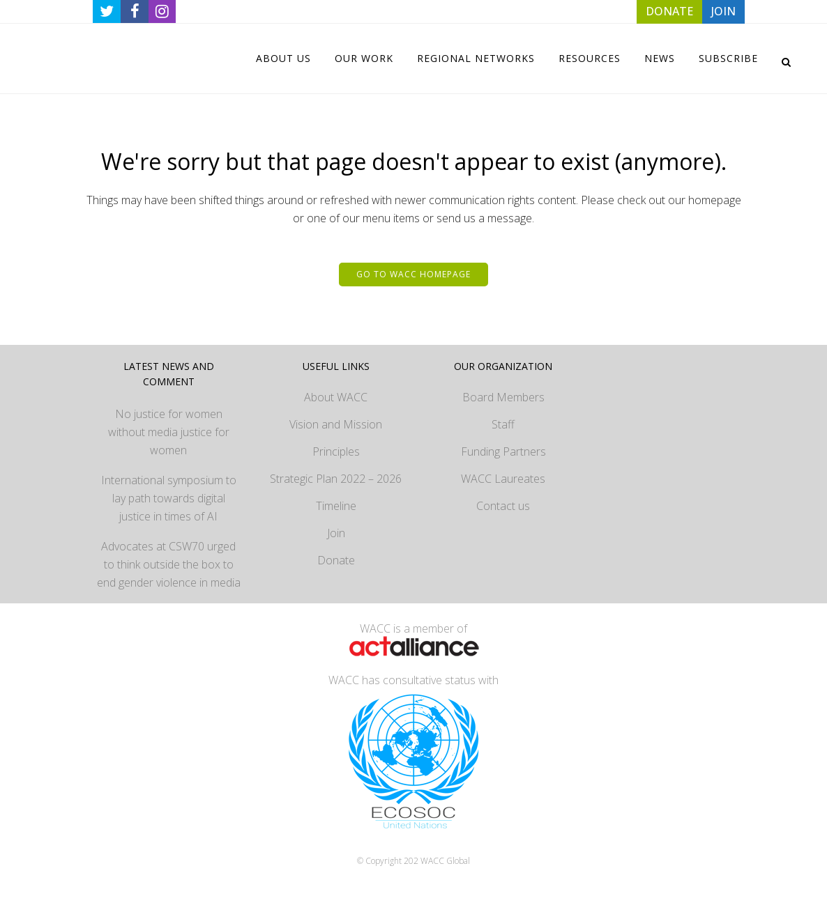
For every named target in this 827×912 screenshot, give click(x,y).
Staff (503, 424)
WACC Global (445, 861)
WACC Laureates (503, 478)
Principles (336, 451)
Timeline (336, 505)
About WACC (335, 397)
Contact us (503, 505)
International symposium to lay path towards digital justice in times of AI (168, 498)
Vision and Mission (335, 424)
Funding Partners (503, 451)
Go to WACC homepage (413, 274)
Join (336, 533)
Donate (336, 560)
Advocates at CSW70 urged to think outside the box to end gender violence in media (169, 564)
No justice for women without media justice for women (168, 432)
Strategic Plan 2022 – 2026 (336, 478)
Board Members (503, 397)
